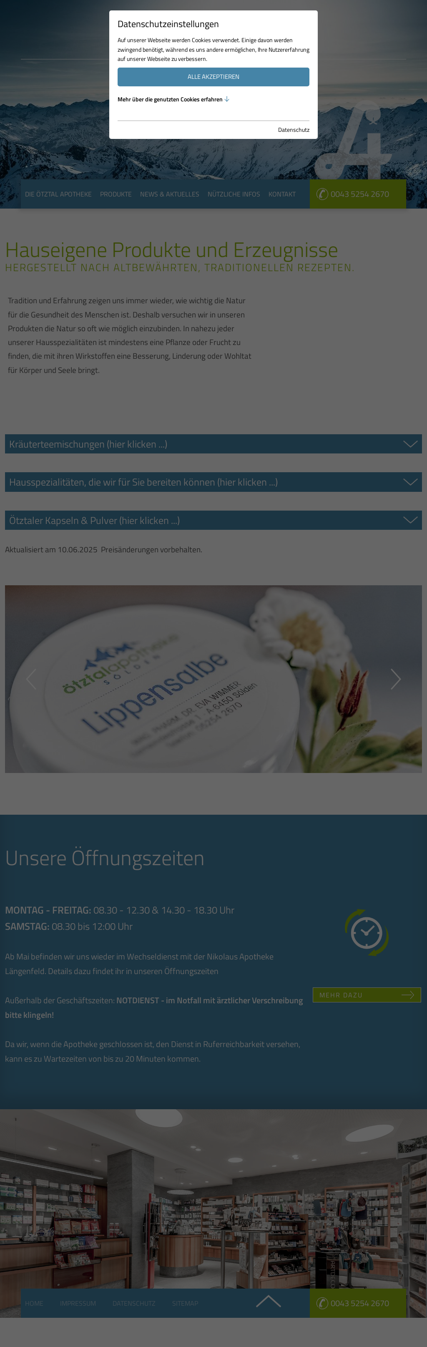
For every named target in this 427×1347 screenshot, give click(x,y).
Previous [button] (31, 679)
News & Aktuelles (169, 194)
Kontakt (282, 194)
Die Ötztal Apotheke (58, 194)
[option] (213, 104)
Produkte (116, 194)
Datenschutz (134, 1303)
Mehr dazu (341, 995)
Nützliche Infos (234, 194)
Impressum (78, 1303)
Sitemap (185, 1303)
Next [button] (396, 679)
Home (34, 1303)
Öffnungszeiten (191, 970)
